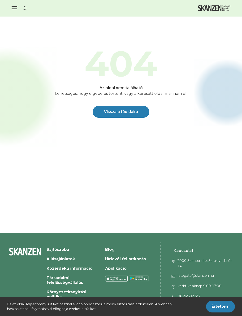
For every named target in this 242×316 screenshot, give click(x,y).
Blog (110, 249)
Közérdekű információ (69, 268)
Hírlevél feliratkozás (125, 259)
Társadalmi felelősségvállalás (65, 280)
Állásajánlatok (61, 259)
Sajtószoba (58, 249)
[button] (14, 8)
